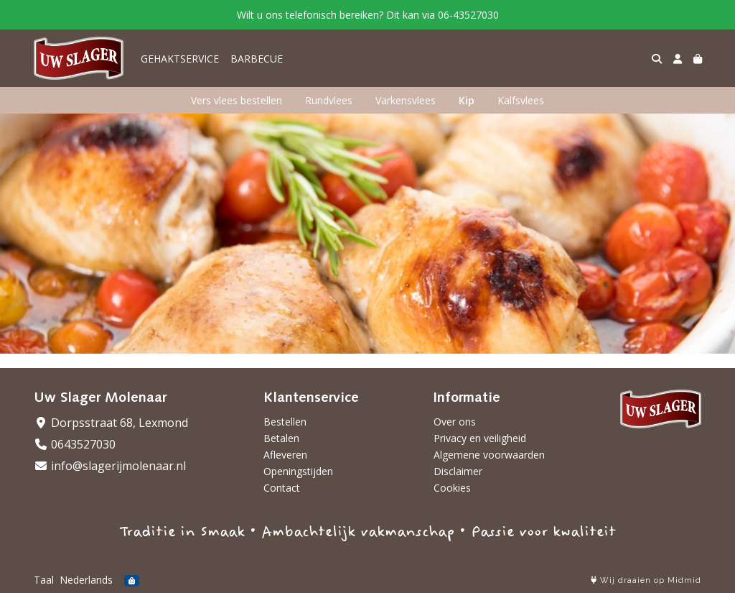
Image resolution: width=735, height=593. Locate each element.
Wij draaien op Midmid (646, 580)
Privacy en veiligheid (480, 438)
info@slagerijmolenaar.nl (110, 466)
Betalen (281, 438)
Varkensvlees (405, 100)
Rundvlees (328, 100)
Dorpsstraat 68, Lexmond (111, 423)
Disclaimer (458, 471)
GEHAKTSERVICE (180, 58)
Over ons (455, 421)
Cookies (452, 488)
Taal (44, 580)
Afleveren (285, 454)
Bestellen (284, 421)
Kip (466, 100)
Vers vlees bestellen (236, 100)
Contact (281, 488)
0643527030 (75, 444)
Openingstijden (298, 471)
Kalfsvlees (520, 100)
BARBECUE (256, 58)
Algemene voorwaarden (489, 454)
